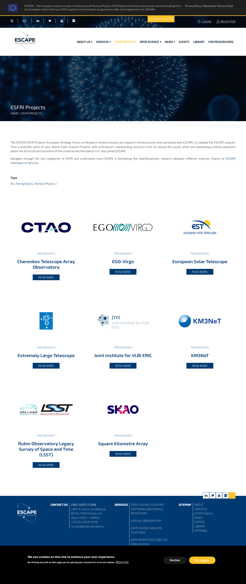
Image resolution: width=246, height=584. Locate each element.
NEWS (198, 517)
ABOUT (199, 504)
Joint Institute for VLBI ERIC (123, 355)
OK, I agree (202, 560)
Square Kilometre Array (123, 443)
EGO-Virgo (123, 261)
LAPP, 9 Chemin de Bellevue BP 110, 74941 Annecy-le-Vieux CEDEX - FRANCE (88, 513)
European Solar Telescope (199, 261)
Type (14, 177)
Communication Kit (161, 19)
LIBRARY (199, 526)
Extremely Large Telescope (46, 355)
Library (198, 42)
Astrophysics (24, 183)
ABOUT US (84, 42)
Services (103, 42)
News (170, 42)
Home (14, 113)
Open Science (150, 42)
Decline (175, 560)
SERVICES (200, 509)
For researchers (221, 42)
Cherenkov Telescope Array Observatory (46, 264)
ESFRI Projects (125, 42)
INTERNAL (200, 530)
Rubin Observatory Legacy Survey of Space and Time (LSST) (46, 449)
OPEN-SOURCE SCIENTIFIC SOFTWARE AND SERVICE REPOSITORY (147, 509)
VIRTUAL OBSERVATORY (146, 520)
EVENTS (199, 522)
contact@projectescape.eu (87, 526)
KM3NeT (200, 355)
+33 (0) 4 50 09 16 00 (84, 522)
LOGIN (204, 22)
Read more (46, 277)
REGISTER (225, 22)
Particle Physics (45, 183)
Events (184, 42)
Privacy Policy (193, 5)
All (12, 183)
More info (122, 562)
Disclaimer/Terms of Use (218, 5)
